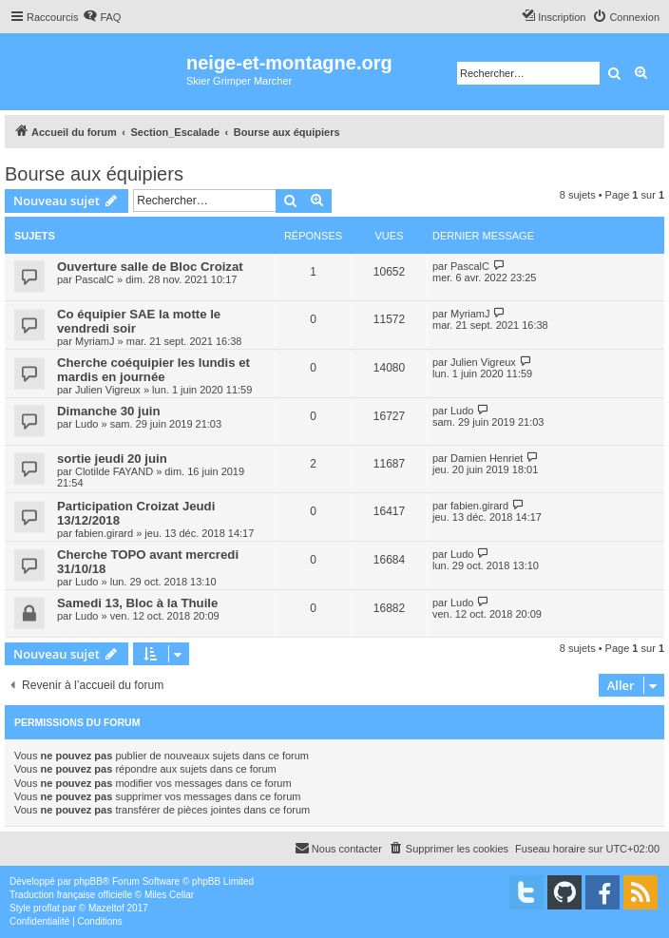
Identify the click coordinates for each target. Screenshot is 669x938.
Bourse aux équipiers (94, 173)
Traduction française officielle (71, 895)
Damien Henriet (486, 458)
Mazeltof (106, 908)
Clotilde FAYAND (114, 471)
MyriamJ (95, 341)
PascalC (94, 279)
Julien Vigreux (108, 389)
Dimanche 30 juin (108, 411)
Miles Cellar (169, 895)
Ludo (86, 424)
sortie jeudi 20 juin (112, 458)
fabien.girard (104, 533)
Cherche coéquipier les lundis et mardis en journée (153, 369)
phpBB (88, 881)
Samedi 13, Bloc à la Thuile (137, 603)
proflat (46, 908)
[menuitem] (102, 17)
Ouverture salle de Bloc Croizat (150, 266)
